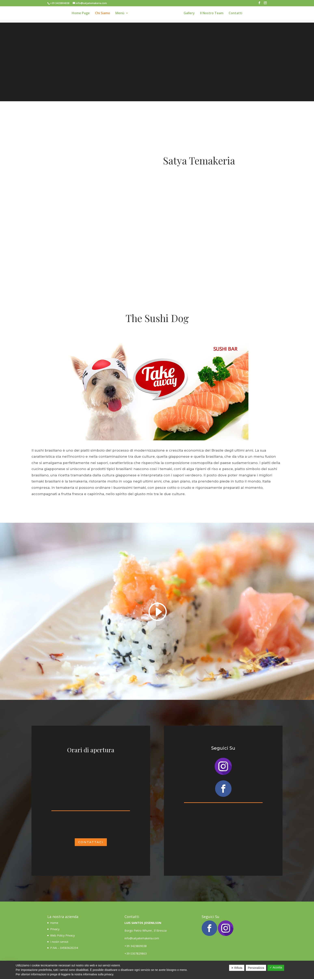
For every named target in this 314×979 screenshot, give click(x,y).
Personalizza (256, 967)
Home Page (79, 14)
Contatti (237, 14)
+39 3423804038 (59, 3)
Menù (118, 14)
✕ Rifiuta (237, 967)
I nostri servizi (59, 942)
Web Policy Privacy (62, 935)
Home (54, 923)
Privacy (55, 929)
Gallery (191, 14)
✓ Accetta (276, 967)
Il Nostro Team (213, 14)
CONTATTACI (90, 842)
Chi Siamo (100, 14)
